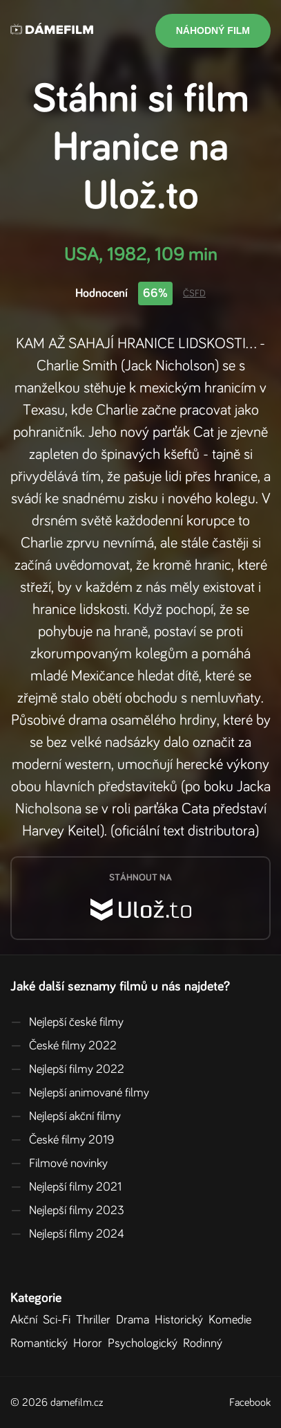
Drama (135, 1320)
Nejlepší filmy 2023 (67, 1210)
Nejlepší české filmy (67, 1022)
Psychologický (145, 1343)
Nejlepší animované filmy (79, 1093)
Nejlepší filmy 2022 (67, 1069)
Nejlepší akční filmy (65, 1116)
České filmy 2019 (62, 1140)
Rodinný (205, 1343)
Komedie (233, 1320)
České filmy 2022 (63, 1046)
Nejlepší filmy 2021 (66, 1187)
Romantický (41, 1343)
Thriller (96, 1320)
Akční (26, 1320)
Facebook (250, 1402)
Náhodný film (213, 30)
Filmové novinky (59, 1163)
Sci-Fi (59, 1320)
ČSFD (194, 293)
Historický (182, 1320)
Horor (90, 1343)
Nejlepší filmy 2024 (67, 1234)
